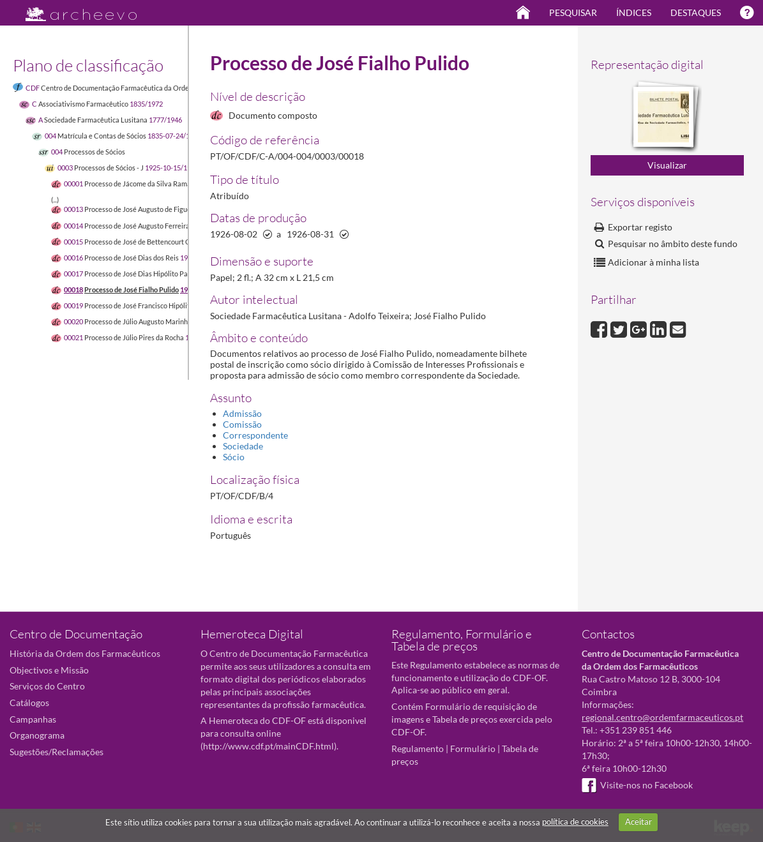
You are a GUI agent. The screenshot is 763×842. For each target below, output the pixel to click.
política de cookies (575, 821)
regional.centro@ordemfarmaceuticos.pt (662, 717)
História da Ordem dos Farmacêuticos (85, 653)
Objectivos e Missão (49, 670)
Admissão (242, 413)
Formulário (472, 748)
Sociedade (243, 445)
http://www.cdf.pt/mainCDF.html (268, 746)
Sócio (234, 456)
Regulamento (417, 748)
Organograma (37, 735)
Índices (633, 12)
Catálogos (29, 702)
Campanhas (33, 719)
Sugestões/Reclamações (56, 751)
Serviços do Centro (47, 685)
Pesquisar (573, 12)
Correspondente (255, 435)
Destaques (695, 12)
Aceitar (638, 821)
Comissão (242, 424)
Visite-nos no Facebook (637, 784)
